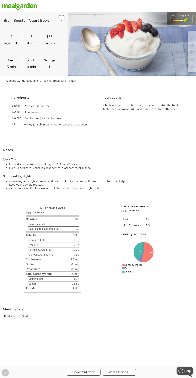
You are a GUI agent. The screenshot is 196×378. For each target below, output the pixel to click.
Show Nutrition (83, 372)
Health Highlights (182, 15)
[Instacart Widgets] (98, 355)
